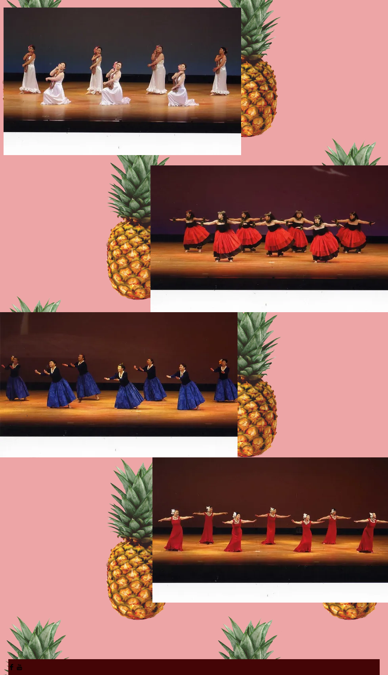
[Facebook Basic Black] (11, 667)
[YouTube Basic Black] (19, 667)
